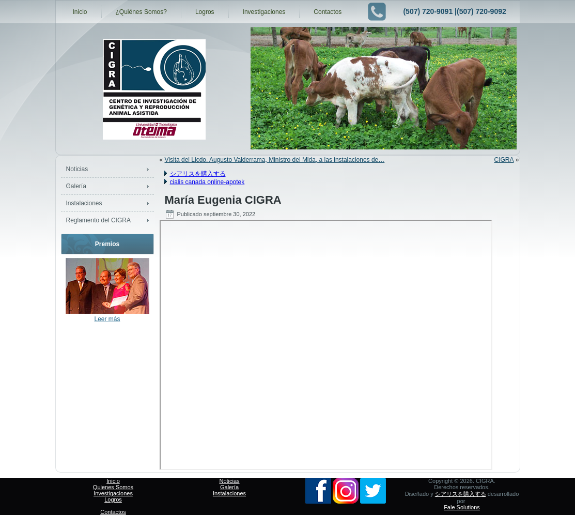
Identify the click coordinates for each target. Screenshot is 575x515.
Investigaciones (264, 12)
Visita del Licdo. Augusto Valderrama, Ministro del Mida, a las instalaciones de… (275, 159)
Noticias (77, 169)
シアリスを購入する (198, 173)
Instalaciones (84, 203)
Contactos (327, 12)
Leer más (107, 319)
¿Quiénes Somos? (141, 12)
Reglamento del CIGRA (98, 220)
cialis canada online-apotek (207, 182)
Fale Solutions (462, 507)
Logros (204, 12)
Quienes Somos (113, 487)
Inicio (80, 12)
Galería (76, 186)
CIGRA (504, 159)
